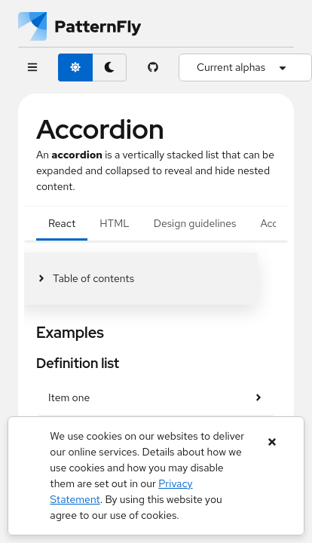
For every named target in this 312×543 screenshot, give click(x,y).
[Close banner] (272, 442)
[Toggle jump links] (85, 279)
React (61, 223)
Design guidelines (195, 223)
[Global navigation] (32, 67)
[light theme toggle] (75, 67)
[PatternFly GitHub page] (153, 67)
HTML (114, 223)
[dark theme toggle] (109, 67)
